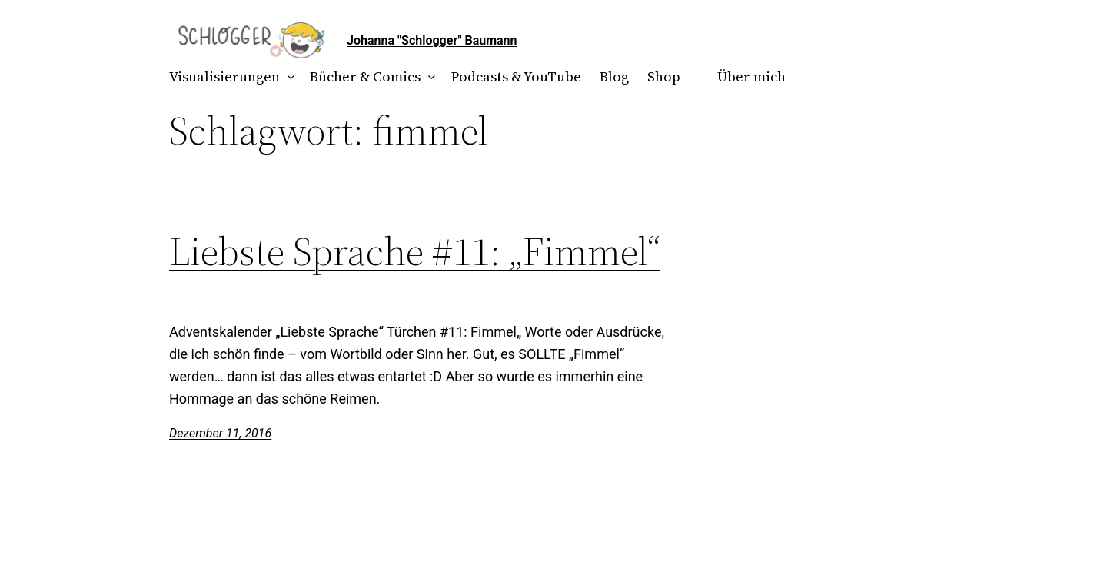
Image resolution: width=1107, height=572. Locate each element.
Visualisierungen (224, 76)
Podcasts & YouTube (516, 76)
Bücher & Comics (365, 76)
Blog (614, 76)
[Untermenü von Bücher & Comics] (428, 77)
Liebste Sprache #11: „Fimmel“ (414, 251)
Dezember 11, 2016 (220, 433)
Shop (663, 76)
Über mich (751, 76)
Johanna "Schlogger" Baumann (432, 40)
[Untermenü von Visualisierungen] (288, 77)
